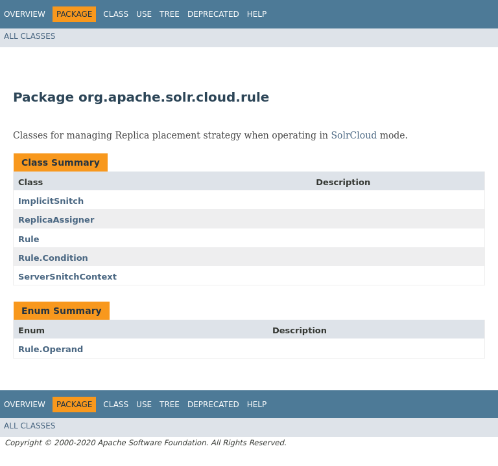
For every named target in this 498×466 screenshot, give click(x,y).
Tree (170, 14)
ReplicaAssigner (56, 220)
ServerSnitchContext (67, 277)
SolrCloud (354, 135)
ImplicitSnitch (51, 201)
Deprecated (213, 14)
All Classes (29, 36)
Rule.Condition (53, 258)
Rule (29, 239)
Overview (24, 14)
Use (144, 14)
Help (257, 14)
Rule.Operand (50, 349)
